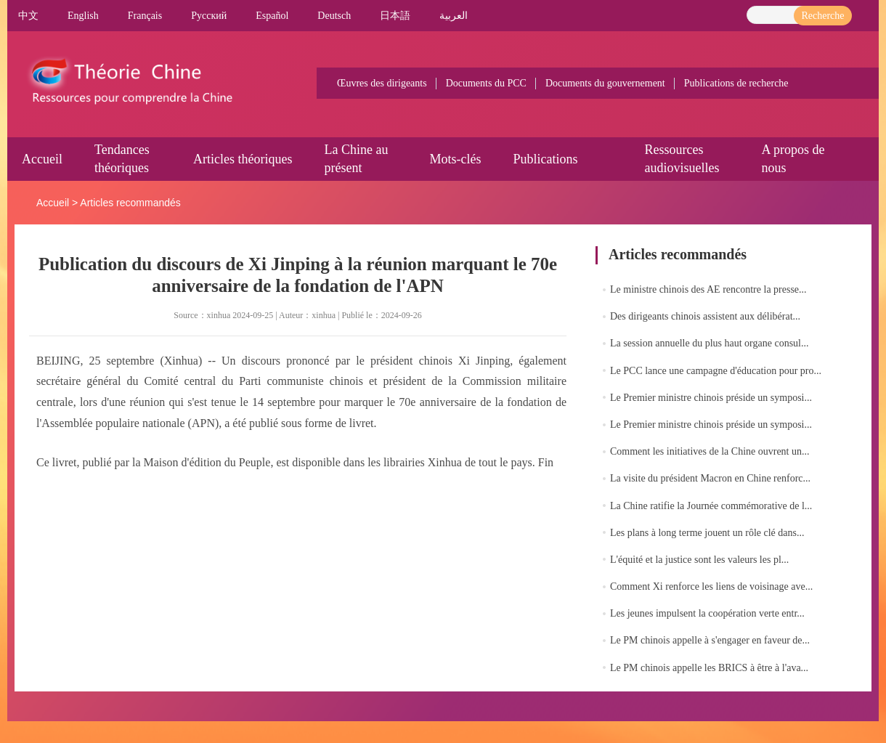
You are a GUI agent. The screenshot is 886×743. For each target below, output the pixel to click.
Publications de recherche (736, 83)
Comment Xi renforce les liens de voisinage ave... (711, 586)
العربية (453, 15)
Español (272, 15)
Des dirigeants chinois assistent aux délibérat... (705, 316)
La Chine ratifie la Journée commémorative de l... (711, 505)
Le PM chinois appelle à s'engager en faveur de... (710, 640)
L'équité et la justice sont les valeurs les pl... (699, 559)
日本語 (395, 15)
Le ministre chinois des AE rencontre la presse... (708, 289)
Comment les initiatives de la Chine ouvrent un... (710, 451)
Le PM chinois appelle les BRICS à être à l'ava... (709, 667)
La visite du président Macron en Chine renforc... (710, 478)
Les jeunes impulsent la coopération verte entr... (707, 613)
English (83, 15)
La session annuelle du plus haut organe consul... (709, 343)
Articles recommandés (130, 202)
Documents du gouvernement (605, 83)
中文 (28, 15)
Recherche (822, 15)
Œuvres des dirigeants (382, 83)
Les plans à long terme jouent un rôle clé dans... (707, 532)
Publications (545, 159)
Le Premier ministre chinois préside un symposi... (711, 397)
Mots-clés (455, 159)
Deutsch (334, 15)
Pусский (209, 15)
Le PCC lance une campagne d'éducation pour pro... (715, 370)
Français (145, 15)
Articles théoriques (242, 159)
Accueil (42, 159)
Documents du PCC (486, 83)
